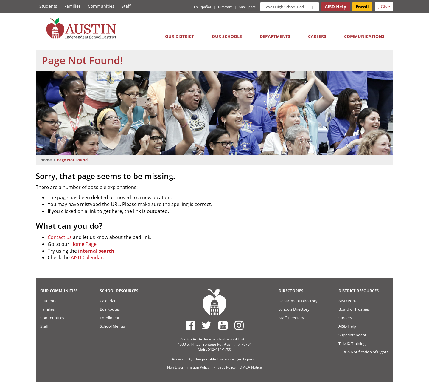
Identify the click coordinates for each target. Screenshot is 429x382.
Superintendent (352, 334)
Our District (179, 36)
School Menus (112, 326)
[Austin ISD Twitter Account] (206, 325)
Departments (275, 36)
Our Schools (227, 36)
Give (384, 7)
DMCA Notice (251, 367)
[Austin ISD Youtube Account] (223, 325)
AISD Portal (348, 300)
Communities (101, 6)
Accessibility (182, 359)
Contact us (60, 237)
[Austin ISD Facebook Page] (190, 325)
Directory (225, 6)
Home (46, 159)
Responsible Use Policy (215, 359)
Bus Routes (110, 309)
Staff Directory (291, 317)
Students (48, 6)
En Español (202, 6)
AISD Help (347, 326)
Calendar (108, 300)
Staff (126, 6)
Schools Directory (294, 309)
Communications (364, 36)
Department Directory (298, 300)
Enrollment (109, 317)
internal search (96, 251)
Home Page (84, 244)
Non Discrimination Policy (188, 367)
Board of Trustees (354, 309)
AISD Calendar (87, 257)
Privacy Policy (224, 367)
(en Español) (247, 359)
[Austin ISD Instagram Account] (239, 325)
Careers (317, 36)
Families (72, 6)
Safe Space (247, 6)
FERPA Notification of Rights (363, 352)
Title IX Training (352, 343)
